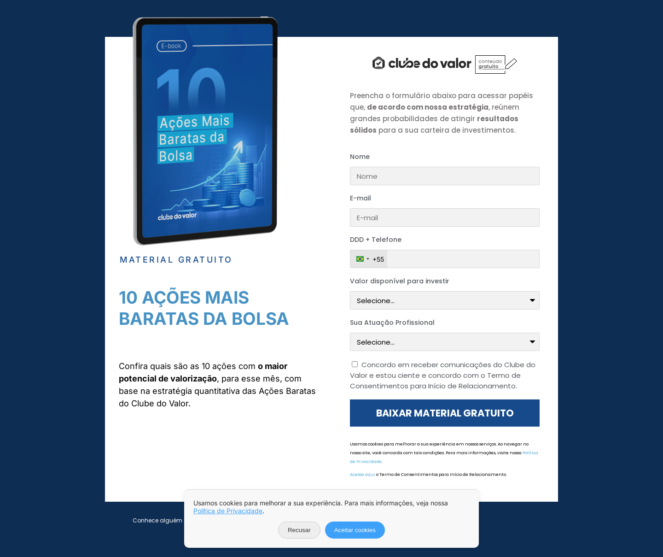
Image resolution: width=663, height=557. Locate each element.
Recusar (299, 530)
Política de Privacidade (227, 511)
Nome (360, 156)
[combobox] (368, 259)
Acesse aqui (362, 474)
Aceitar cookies (355, 530)
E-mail (360, 198)
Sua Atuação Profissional (392, 322)
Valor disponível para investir (399, 281)
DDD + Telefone (375, 239)
